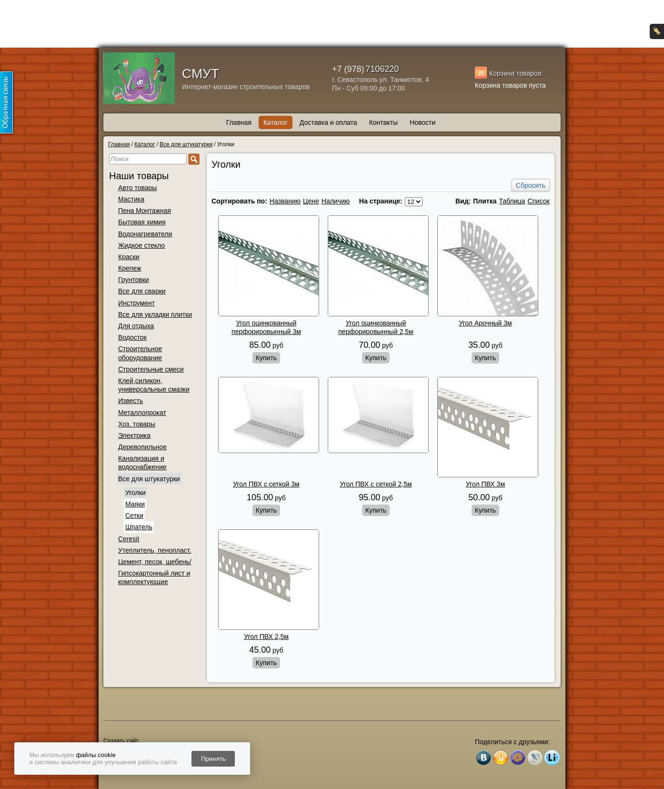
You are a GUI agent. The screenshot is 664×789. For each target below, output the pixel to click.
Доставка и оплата (328, 122)
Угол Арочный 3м (485, 323)
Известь (130, 401)
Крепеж (129, 268)
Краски (129, 257)
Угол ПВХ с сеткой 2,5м (376, 484)
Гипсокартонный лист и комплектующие (154, 577)
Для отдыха (136, 326)
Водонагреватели (145, 234)
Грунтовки (133, 279)
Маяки (135, 504)
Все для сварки (142, 291)
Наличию (336, 201)
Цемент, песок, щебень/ (154, 562)
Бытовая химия (142, 222)
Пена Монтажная (144, 210)
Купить (266, 358)
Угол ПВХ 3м (485, 484)
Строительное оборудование (140, 353)
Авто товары (137, 188)
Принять (213, 758)
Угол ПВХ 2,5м (266, 636)
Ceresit (128, 539)
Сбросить (530, 185)
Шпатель (138, 527)
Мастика (131, 199)
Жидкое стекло (141, 245)
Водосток (132, 337)
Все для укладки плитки (155, 314)
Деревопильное (142, 447)
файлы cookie (95, 755)
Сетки (134, 515)
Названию (285, 201)
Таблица (512, 201)
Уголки (135, 492)
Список (538, 201)
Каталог (275, 122)
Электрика (134, 435)
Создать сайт (120, 741)
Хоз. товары (136, 424)
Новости (422, 122)
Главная (239, 122)
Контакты (383, 122)
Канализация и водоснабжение (142, 463)
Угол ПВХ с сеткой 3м (266, 484)
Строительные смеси (151, 369)
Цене (311, 201)
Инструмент (136, 303)
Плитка (484, 201)
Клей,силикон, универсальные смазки (154, 385)
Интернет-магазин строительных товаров (246, 87)
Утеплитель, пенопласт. (154, 550)
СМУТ (200, 73)
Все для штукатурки (149, 479)
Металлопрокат (142, 412)
